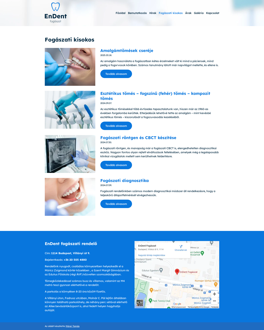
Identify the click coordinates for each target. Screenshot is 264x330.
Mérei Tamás (72, 326)
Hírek (152, 13)
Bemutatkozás (137, 13)
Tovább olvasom (116, 74)
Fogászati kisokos (171, 13)
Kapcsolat (212, 13)
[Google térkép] (177, 274)
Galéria (199, 13)
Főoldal (120, 13)
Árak (188, 13)
